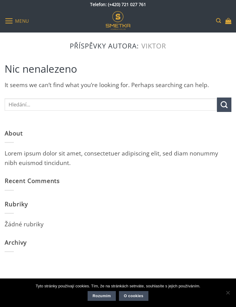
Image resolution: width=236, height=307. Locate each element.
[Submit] (224, 105)
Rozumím (101, 296)
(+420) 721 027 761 (127, 4)
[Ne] (227, 294)
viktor (154, 45)
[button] (17, 20)
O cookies (134, 296)
